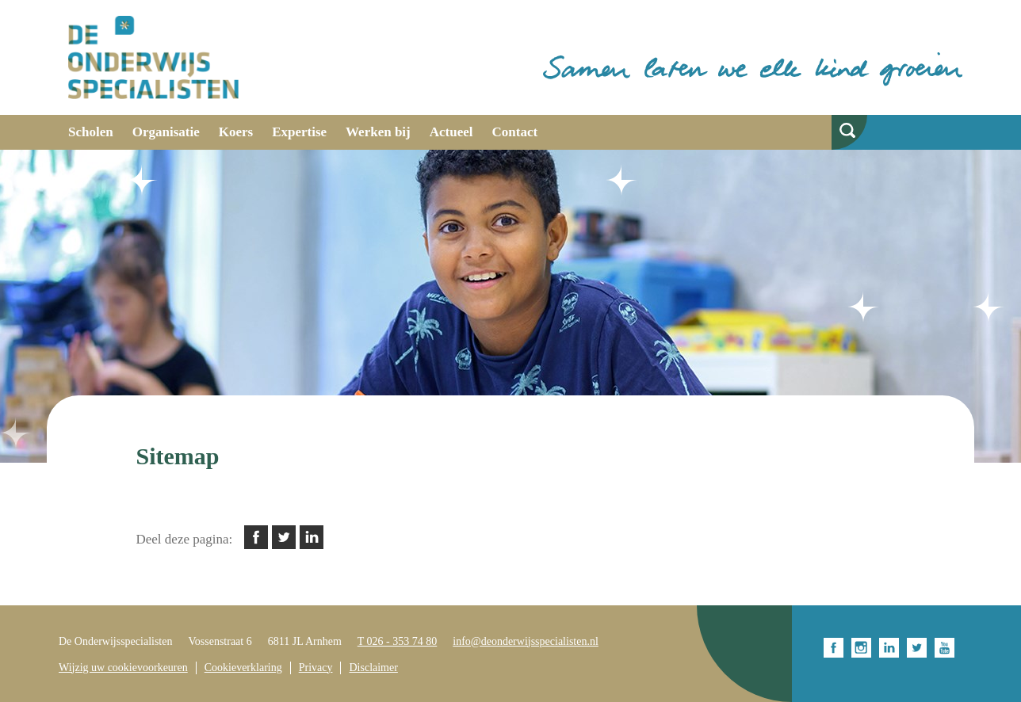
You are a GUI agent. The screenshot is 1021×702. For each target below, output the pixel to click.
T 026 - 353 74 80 (397, 641)
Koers (236, 131)
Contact (515, 131)
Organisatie (166, 131)
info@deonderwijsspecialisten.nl (525, 641)
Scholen (90, 131)
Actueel (451, 131)
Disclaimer (373, 667)
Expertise (299, 131)
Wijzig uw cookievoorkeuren (123, 667)
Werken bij (378, 131)
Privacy (316, 667)
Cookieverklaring (243, 667)
